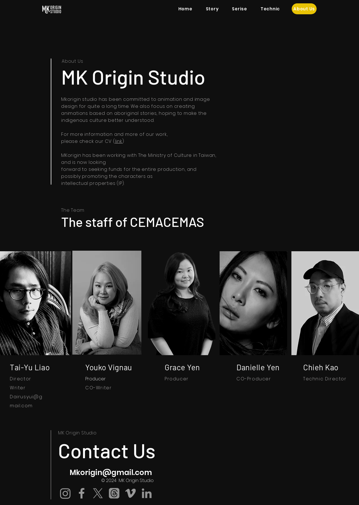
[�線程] (114, 493)
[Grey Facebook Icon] (82, 493)
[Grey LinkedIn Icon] (147, 493)
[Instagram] (65, 493)
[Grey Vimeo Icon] (130, 493)
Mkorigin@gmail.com (111, 472)
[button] (239, 8)
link (118, 141)
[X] (98, 493)
